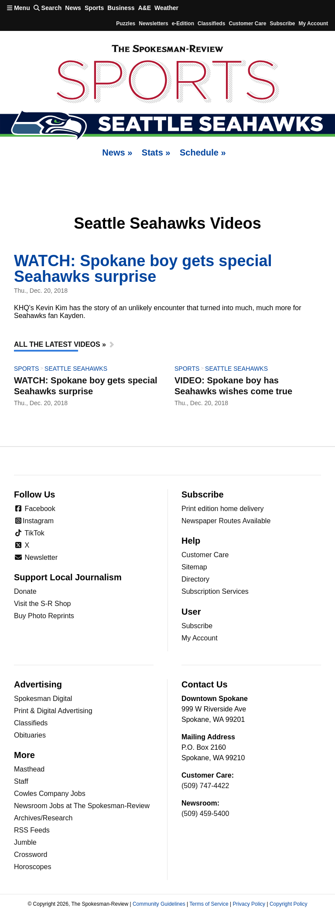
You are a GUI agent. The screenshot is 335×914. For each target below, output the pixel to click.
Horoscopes (32, 866)
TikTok (29, 533)
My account (313, 23)
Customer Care (247, 23)
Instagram (34, 521)
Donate (25, 591)
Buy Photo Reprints (44, 615)
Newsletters (153, 23)
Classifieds (211, 23)
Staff (21, 781)
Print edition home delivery (222, 508)
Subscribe (282, 23)
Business (120, 7)
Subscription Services (215, 591)
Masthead (29, 769)
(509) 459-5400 (205, 813)
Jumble (25, 842)
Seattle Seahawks (75, 369)
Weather (166, 7)
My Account (199, 638)
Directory (195, 579)
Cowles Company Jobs (49, 793)
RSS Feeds (32, 830)
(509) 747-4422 (205, 785)
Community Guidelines (159, 904)
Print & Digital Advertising (53, 710)
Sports (94, 7)
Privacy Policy (248, 904)
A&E (144, 7)
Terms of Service (208, 904)
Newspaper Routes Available (225, 521)
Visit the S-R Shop (42, 603)
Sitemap (194, 567)
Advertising (38, 684)
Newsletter (36, 557)
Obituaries (30, 735)
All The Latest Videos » (60, 344)
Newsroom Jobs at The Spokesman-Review (82, 805)
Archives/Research (43, 818)
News (73, 7)
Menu (18, 7)
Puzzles (125, 23)
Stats (156, 152)
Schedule (203, 152)
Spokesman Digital (43, 698)
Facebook (34, 508)
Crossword (30, 854)
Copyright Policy (289, 904)
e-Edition (183, 23)
